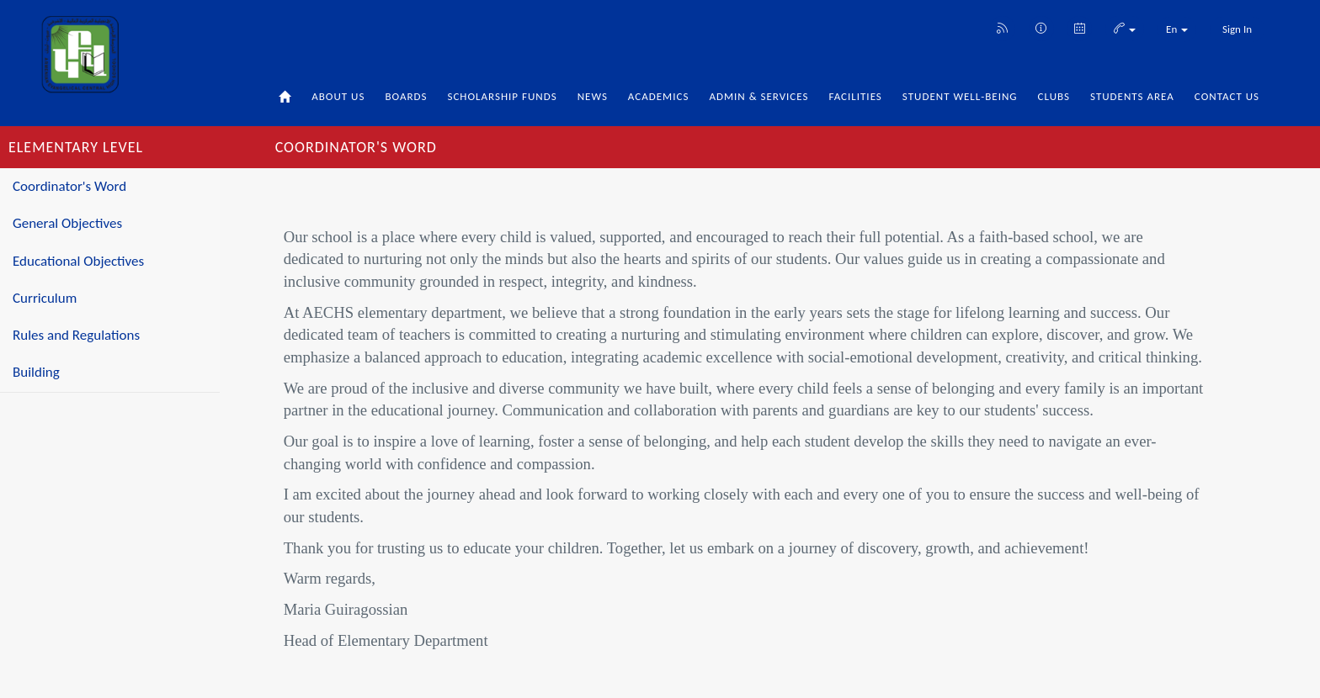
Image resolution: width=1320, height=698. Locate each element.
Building (36, 372)
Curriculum (45, 298)
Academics (658, 96)
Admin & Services (758, 96)
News (593, 96)
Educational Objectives (78, 261)
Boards (406, 96)
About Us (338, 96)
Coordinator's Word (69, 186)
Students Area (1132, 96)
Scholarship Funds (501, 96)
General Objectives (67, 223)
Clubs (1054, 96)
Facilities (854, 96)
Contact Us (1227, 96)
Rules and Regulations (76, 335)
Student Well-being (960, 96)
